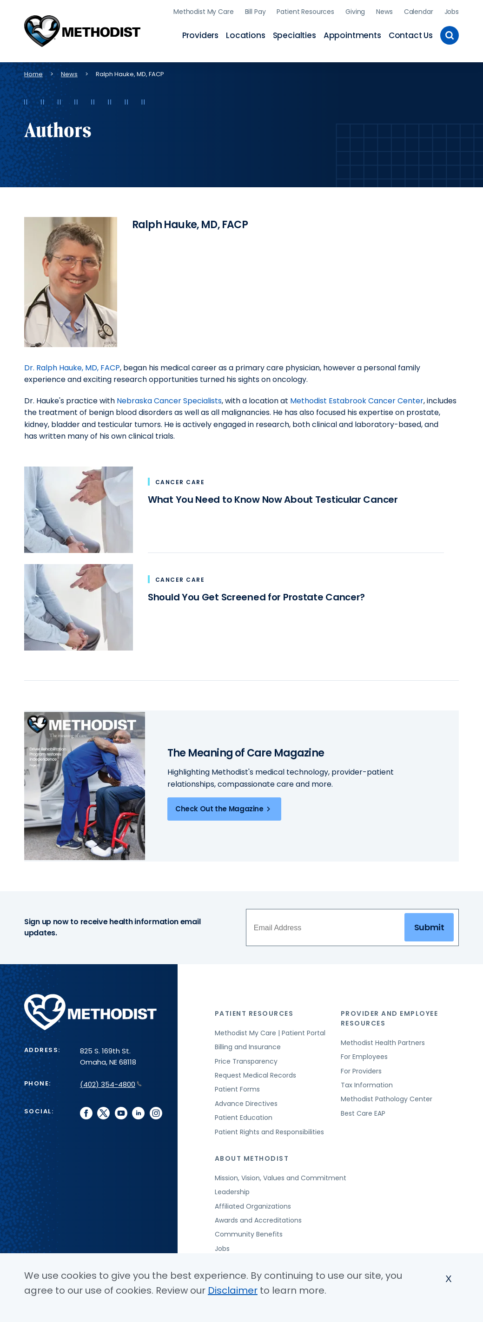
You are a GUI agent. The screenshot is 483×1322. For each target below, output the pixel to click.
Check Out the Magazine (224, 809)
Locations (245, 35)
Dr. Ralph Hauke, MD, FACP (72, 367)
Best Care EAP (363, 1113)
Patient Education (243, 1117)
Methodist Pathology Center (386, 1099)
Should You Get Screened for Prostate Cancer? (256, 597)
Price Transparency (246, 1061)
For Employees (364, 1056)
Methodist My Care (203, 11)
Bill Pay (255, 11)
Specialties (294, 35)
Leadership (232, 1192)
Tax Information (367, 1085)
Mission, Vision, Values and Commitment (280, 1178)
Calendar (418, 11)
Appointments (352, 35)
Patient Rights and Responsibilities (269, 1132)
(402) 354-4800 (111, 1084)
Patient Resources (305, 11)
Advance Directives (246, 1103)
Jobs (451, 11)
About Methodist (252, 1158)
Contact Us (411, 35)
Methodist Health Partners (383, 1042)
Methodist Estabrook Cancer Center (356, 400)
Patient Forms (237, 1089)
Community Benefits (249, 1234)
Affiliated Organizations (253, 1206)
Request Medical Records (255, 1075)
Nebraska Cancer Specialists (169, 400)
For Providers (361, 1071)
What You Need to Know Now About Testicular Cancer (273, 499)
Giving (355, 11)
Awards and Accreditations (258, 1220)
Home (33, 74)
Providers (200, 35)
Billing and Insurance (248, 1047)
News (384, 11)
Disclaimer (233, 1290)
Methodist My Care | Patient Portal (270, 1033)
